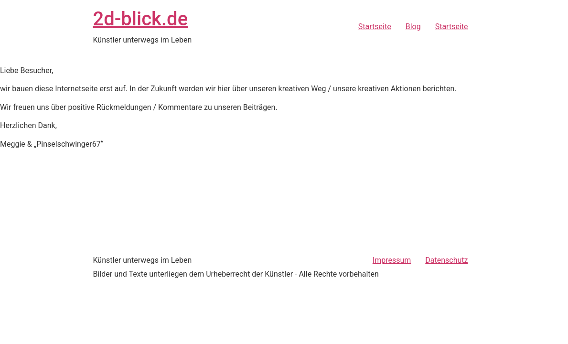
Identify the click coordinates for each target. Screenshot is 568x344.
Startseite (374, 26)
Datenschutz (446, 260)
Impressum (392, 260)
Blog (413, 26)
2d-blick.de (140, 19)
